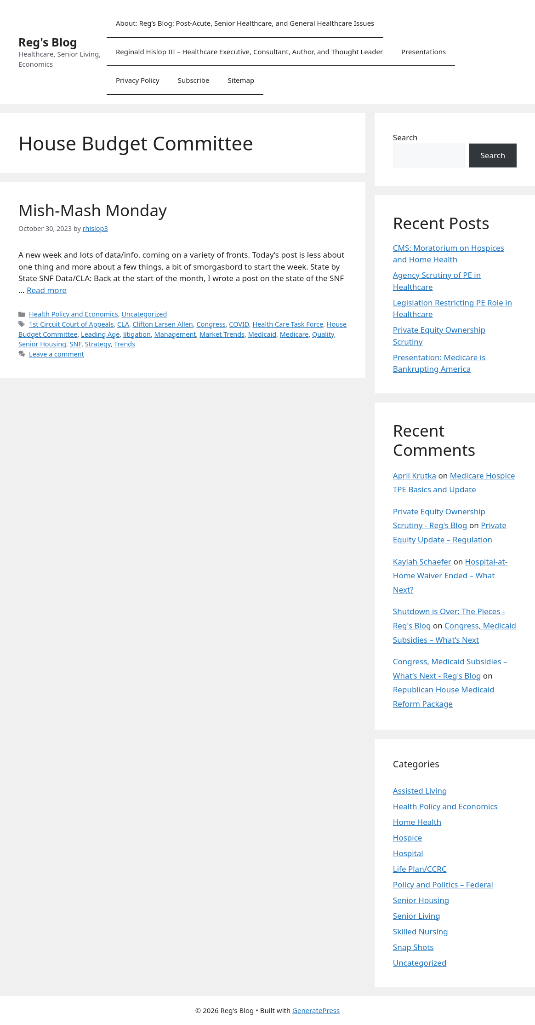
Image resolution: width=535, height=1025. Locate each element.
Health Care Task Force (287, 324)
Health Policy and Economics (73, 314)
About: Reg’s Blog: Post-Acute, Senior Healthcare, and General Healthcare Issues (245, 23)
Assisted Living (420, 790)
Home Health (417, 822)
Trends (124, 344)
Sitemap (241, 80)
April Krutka (414, 475)
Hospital (408, 853)
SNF (76, 344)
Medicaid (262, 334)
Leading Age (100, 334)
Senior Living (416, 915)
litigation (137, 334)
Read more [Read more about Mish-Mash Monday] (47, 290)
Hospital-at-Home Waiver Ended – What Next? (450, 575)
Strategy (98, 344)
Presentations (423, 51)
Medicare (294, 334)
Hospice (407, 837)
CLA (123, 324)
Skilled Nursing (420, 931)
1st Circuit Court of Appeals (71, 324)
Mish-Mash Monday (92, 210)
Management (175, 334)
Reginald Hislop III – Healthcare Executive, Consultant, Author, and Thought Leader (249, 51)
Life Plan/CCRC (420, 869)
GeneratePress (316, 1010)
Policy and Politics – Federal (443, 884)
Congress (210, 324)
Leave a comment (56, 354)
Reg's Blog (47, 42)
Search (405, 137)
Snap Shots (413, 947)
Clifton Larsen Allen (163, 324)
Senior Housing (42, 344)
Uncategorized (144, 314)
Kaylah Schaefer (422, 561)
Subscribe (194, 80)
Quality (323, 334)
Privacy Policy (137, 80)
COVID (239, 324)
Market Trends (222, 334)
